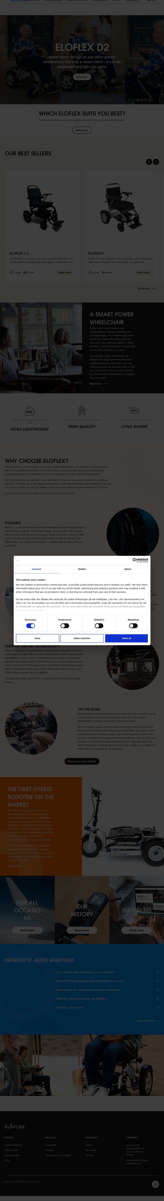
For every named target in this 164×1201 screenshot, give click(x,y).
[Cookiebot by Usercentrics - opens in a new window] (135, 560)
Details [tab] (82, 569)
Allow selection (82, 638)
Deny (37, 638)
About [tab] (127, 569)
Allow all (126, 638)
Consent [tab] (36, 569)
